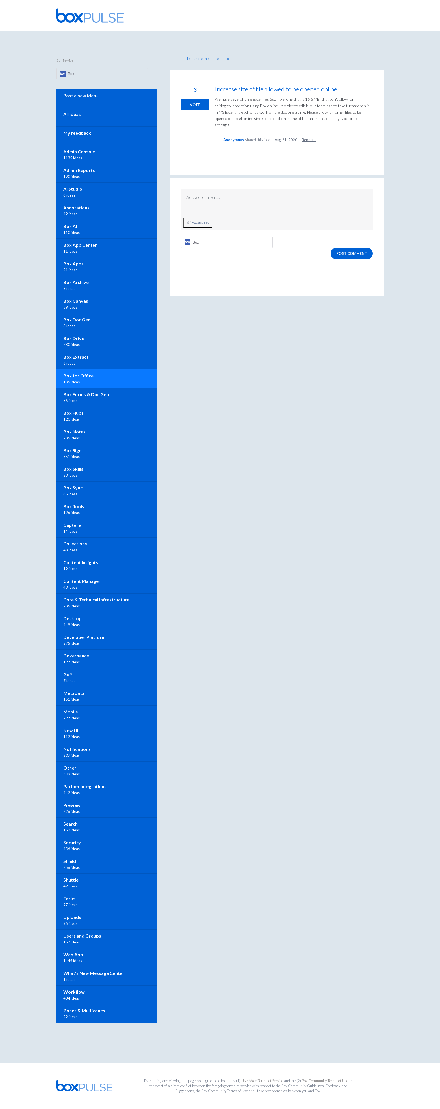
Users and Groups (82, 935)
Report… (309, 139)
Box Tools (73, 506)
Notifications (77, 749)
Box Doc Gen (76, 319)
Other (69, 767)
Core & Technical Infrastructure (96, 599)
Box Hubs (73, 413)
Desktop (72, 618)
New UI (70, 730)
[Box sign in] (227, 242)
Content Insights (80, 562)
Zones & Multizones (84, 1010)
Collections (75, 543)
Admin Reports (79, 170)
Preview (72, 805)
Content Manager (82, 581)
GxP (67, 674)
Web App (73, 954)
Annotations (76, 207)
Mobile (70, 711)
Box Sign (72, 450)
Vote (195, 104)
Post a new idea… (81, 95)
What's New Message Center (93, 973)
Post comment (351, 253)
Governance (76, 655)
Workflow (74, 991)
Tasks (69, 898)
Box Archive (76, 282)
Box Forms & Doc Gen (86, 394)
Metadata (73, 693)
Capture (72, 525)
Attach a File (200, 222)
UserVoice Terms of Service (262, 1080)
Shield (69, 861)
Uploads (72, 917)
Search (70, 823)
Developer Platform (84, 637)
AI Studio (72, 189)
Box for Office (78, 375)
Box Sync (73, 487)
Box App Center (80, 245)
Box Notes (74, 431)
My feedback (77, 133)
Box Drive (73, 338)
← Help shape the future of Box (205, 58)
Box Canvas (75, 301)
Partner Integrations (85, 786)
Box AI (70, 226)
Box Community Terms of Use (325, 1080)
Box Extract (75, 357)
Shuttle (71, 879)
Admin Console (79, 151)
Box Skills (73, 469)
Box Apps (73, 263)
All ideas (72, 114)
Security (72, 842)
